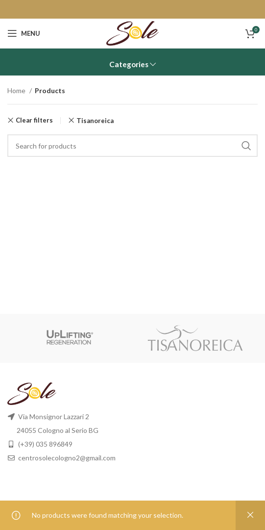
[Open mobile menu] (23, 33)
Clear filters (34, 120)
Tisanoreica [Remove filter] (95, 121)
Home (17, 90)
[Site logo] (132, 32)
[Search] (132, 145)
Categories (128, 64)
